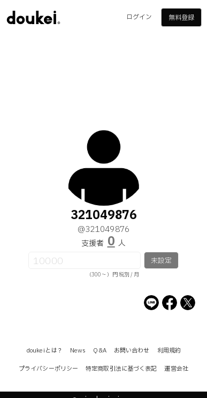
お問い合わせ (132, 350)
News (78, 350)
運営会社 (176, 368)
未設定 (161, 261)
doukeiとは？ (44, 350)
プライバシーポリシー (48, 368)
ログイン (139, 17)
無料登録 (181, 17)
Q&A (99, 350)
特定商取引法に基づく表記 (121, 368)
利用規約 (169, 350)
